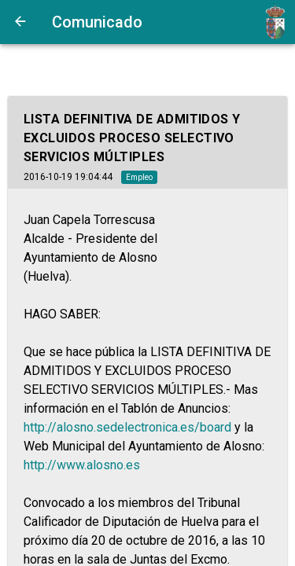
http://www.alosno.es (82, 465)
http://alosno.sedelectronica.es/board (127, 427)
